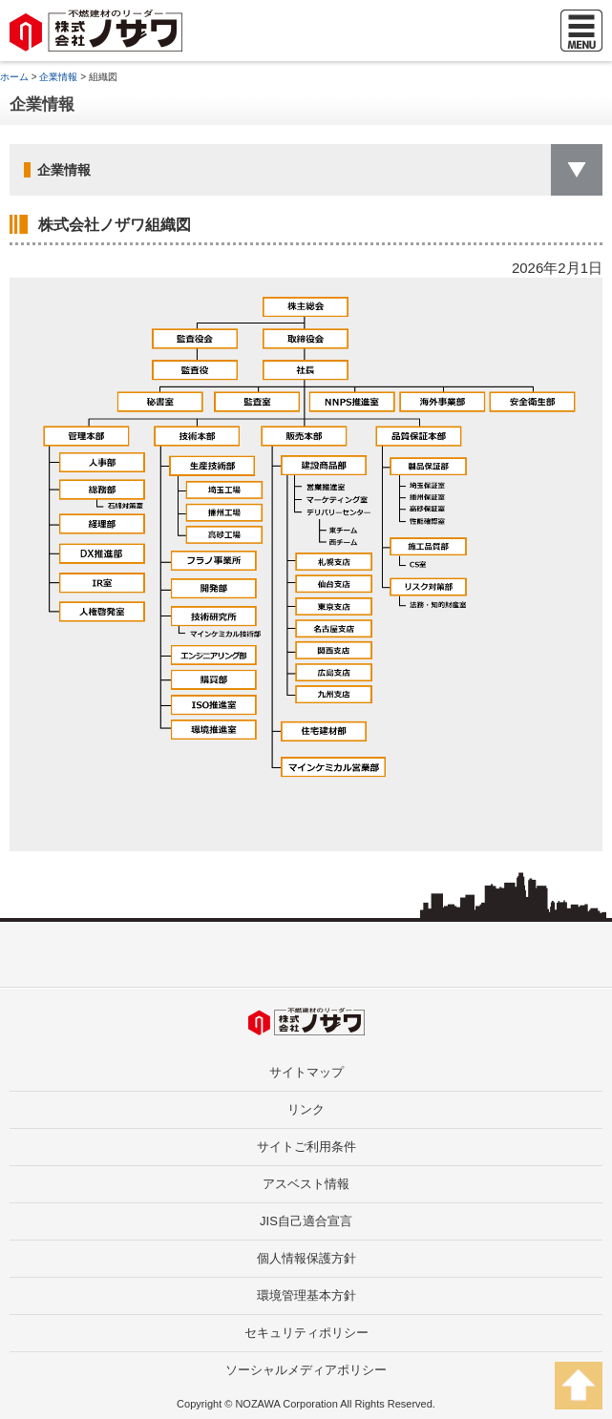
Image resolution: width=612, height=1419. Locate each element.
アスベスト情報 (306, 1184)
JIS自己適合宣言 (306, 1221)
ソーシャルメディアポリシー (306, 1370)
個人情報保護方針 (306, 1258)
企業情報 (58, 77)
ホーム (14, 77)
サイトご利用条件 (306, 1146)
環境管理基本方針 (306, 1295)
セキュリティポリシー (306, 1332)
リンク (306, 1109)
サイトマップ (306, 1072)
